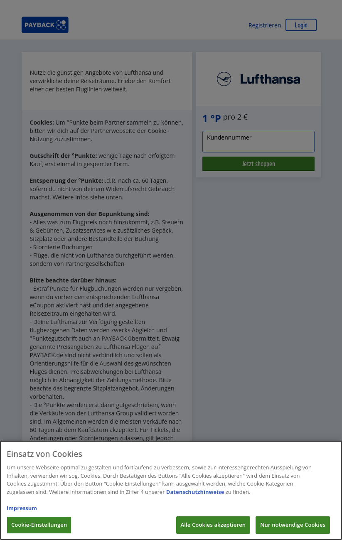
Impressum (22, 518)
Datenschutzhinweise (195, 502)
